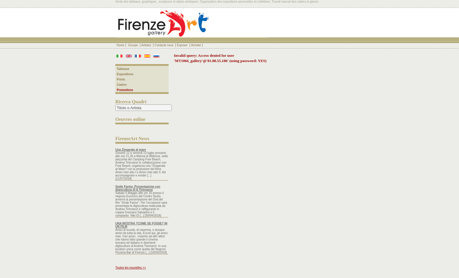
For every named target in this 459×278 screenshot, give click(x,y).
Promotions (125, 90)
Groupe (133, 45)
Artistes (146, 45)
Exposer (182, 45)
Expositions (125, 74)
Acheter (196, 45)
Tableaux (123, 69)
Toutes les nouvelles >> (130, 267)
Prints (121, 79)
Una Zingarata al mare (130, 149)
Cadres (122, 84)
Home (120, 45)
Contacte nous (164, 45)
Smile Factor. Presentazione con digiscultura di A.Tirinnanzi (137, 188)
